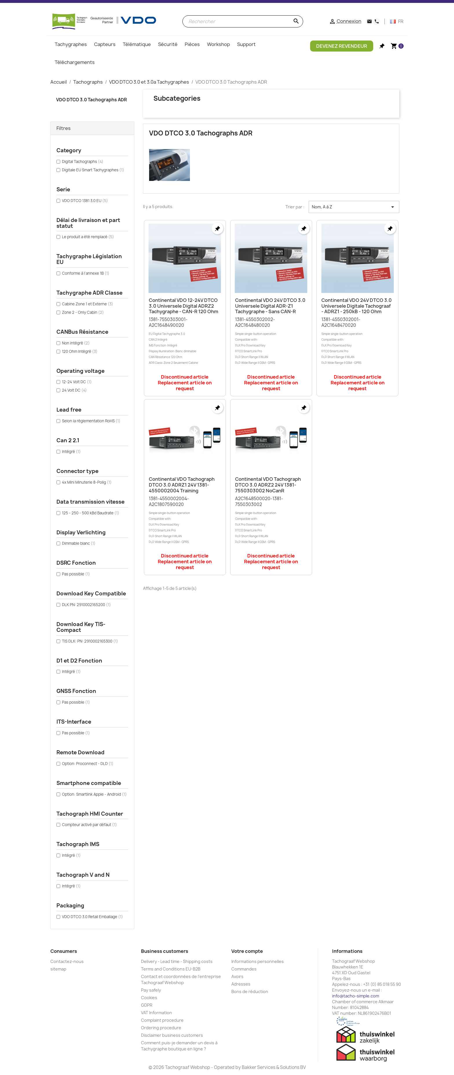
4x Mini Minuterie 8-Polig (87, 482)
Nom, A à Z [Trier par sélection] (354, 206)
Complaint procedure (162, 1020)
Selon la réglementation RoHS (91, 420)
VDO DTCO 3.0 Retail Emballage (92, 916)
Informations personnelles (257, 961)
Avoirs (237, 976)
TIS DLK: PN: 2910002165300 (90, 641)
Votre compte (247, 951)
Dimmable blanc (79, 543)
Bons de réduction (249, 991)
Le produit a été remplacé (88, 236)
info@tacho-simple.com (355, 996)
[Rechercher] (242, 21)
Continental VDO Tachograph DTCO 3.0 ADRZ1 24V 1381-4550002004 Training (182, 485)
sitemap (58, 969)
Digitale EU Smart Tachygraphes (93, 170)
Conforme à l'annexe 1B (85, 273)
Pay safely (151, 990)
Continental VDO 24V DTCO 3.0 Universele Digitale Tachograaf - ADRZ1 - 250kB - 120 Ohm (356, 306)
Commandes (244, 969)
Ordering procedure (161, 1027)
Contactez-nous (67, 961)
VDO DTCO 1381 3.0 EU (85, 200)
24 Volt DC (74, 390)
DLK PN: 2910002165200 (86, 604)
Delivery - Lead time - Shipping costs (177, 961)
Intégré (71, 451)
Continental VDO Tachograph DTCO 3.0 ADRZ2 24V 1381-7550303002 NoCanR (268, 485)
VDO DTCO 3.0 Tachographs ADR (91, 100)
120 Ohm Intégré (80, 351)
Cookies (149, 997)
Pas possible (76, 574)
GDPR (146, 1005)
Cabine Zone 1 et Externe (87, 304)
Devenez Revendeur (341, 46)
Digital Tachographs (82, 161)
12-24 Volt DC (77, 381)
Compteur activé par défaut (89, 824)
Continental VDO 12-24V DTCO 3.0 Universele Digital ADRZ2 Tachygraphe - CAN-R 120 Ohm (183, 306)
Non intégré (76, 343)
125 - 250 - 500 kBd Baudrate (90, 513)
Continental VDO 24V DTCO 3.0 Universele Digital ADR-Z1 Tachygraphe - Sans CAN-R (270, 306)
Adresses (240, 984)
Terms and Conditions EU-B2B (170, 969)
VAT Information (156, 1012)
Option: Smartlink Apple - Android (94, 794)
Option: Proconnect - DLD (88, 763)
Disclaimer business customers (172, 1035)
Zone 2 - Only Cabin (83, 312)
